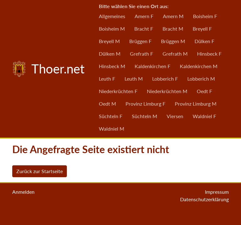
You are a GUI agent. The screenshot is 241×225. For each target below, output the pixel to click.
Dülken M (109, 54)
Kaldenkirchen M (198, 66)
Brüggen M (173, 41)
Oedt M (107, 104)
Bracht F (143, 29)
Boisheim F (205, 16)
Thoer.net (47, 68)
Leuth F (107, 79)
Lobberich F (165, 79)
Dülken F (204, 41)
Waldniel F (204, 116)
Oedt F (204, 91)
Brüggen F (140, 41)
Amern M (173, 16)
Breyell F (202, 29)
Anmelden (23, 192)
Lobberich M (201, 79)
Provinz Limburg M (196, 104)
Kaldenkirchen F (152, 66)
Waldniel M (111, 129)
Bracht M (173, 29)
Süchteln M (144, 116)
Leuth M (134, 79)
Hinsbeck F (209, 54)
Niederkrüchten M (167, 91)
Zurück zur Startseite (39, 171)
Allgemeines (112, 16)
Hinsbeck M (112, 66)
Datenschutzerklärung (204, 199)
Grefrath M (175, 54)
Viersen (175, 116)
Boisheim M (112, 29)
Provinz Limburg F (145, 104)
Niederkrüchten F (118, 91)
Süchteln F (110, 116)
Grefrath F (141, 54)
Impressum (217, 192)
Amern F (144, 16)
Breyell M (109, 41)
